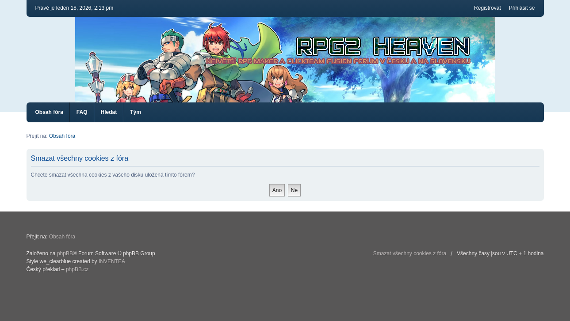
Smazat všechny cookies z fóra (409, 253)
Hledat (109, 112)
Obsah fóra (49, 112)
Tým (135, 112)
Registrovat (487, 8)
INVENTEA (112, 261)
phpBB (65, 253)
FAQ (82, 112)
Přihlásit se (522, 8)
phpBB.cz (77, 269)
